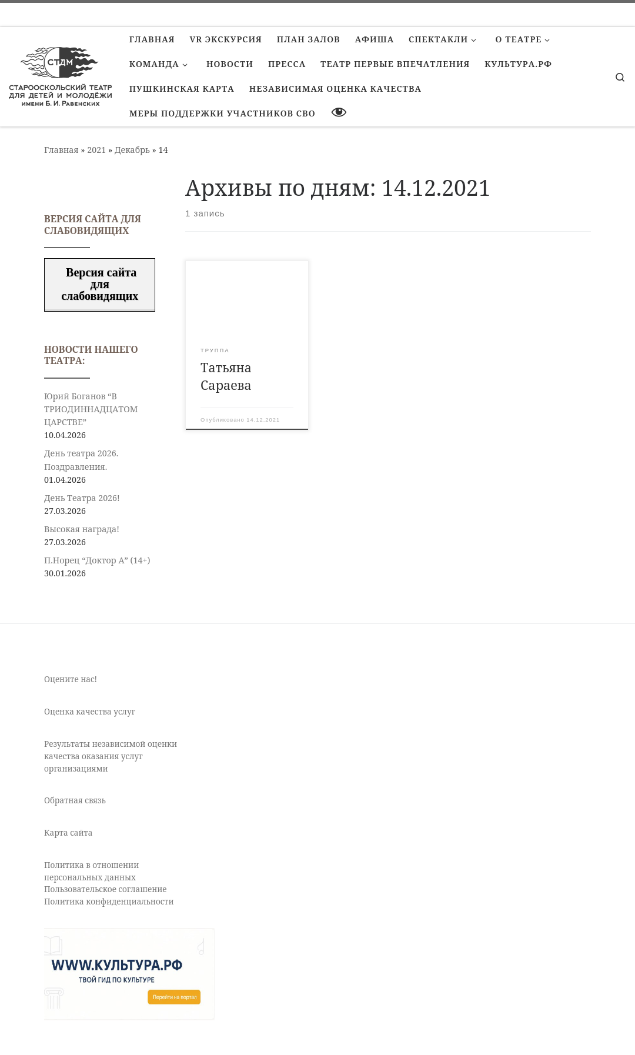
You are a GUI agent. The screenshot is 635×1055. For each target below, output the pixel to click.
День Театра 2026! (82, 497)
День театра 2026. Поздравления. (81, 460)
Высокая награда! (81, 529)
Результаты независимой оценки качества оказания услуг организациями (110, 756)
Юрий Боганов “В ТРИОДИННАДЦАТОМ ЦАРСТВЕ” (91, 409)
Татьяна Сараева (226, 376)
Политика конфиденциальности (109, 901)
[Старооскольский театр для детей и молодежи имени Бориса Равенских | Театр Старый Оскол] (60, 74)
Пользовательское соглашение (105, 889)
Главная (61, 149)
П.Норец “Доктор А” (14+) (97, 560)
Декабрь (132, 149)
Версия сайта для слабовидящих (99, 284)
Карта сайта (68, 832)
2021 (96, 149)
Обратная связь (75, 800)
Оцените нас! (70, 679)
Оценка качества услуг (89, 711)
